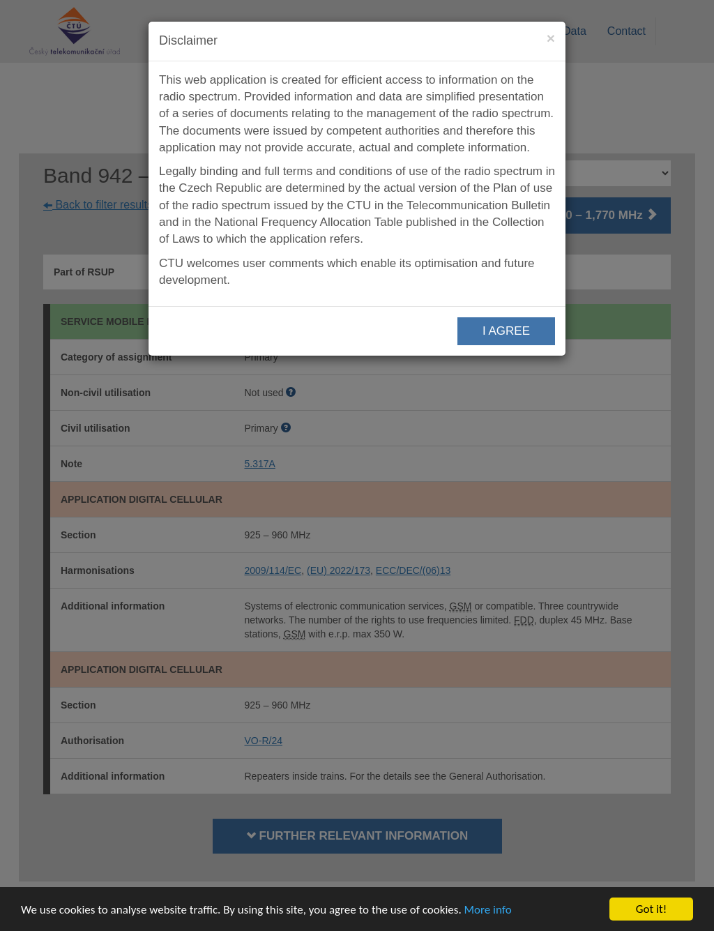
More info (488, 909)
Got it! (651, 909)
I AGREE (506, 331)
